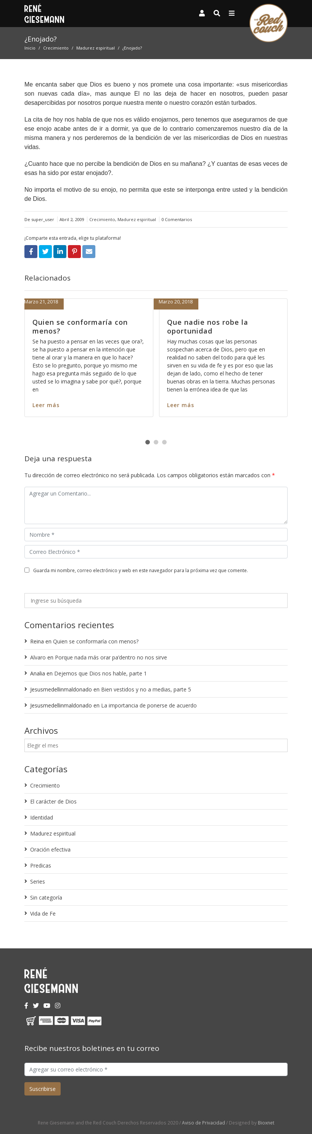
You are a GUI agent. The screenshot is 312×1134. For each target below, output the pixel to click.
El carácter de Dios (53, 801)
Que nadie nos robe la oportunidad (207, 326)
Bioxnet (266, 1123)
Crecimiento (56, 48)
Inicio (29, 48)
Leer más (46, 405)
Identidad (41, 817)
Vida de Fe (43, 913)
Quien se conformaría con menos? (80, 326)
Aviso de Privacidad (203, 1123)
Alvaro (38, 657)
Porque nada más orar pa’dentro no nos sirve (111, 657)
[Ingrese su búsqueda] (156, 600)
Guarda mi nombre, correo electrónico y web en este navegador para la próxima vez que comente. (140, 570)
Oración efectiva (50, 849)
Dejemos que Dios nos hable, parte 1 (100, 673)
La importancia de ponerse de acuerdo (149, 705)
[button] (147, 442)
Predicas (40, 865)
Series (37, 881)
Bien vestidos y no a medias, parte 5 (146, 689)
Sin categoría (46, 897)
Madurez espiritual (95, 48)
